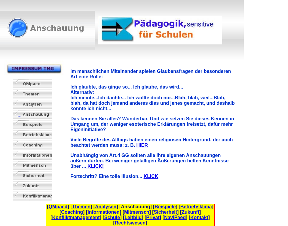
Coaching (72, 212)
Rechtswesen (130, 222)
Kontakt (199, 217)
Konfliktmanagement (76, 217)
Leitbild (133, 217)
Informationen (103, 212)
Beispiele (165, 206)
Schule (112, 217)
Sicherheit (165, 212)
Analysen (105, 206)
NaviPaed (175, 217)
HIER (142, 145)
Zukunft (190, 212)
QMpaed (57, 206)
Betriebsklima (196, 206)
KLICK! (95, 166)
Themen (81, 206)
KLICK (151, 176)
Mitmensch (136, 212)
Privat (152, 217)
